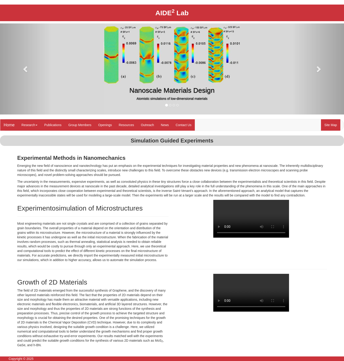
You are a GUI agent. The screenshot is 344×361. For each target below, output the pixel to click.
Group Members (79, 125)
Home (9, 125)
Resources (126, 125)
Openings (105, 125)
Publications (53, 125)
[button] (26, 68)
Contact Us (183, 125)
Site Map (330, 125)
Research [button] (29, 125)
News (165, 125)
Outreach (147, 125)
